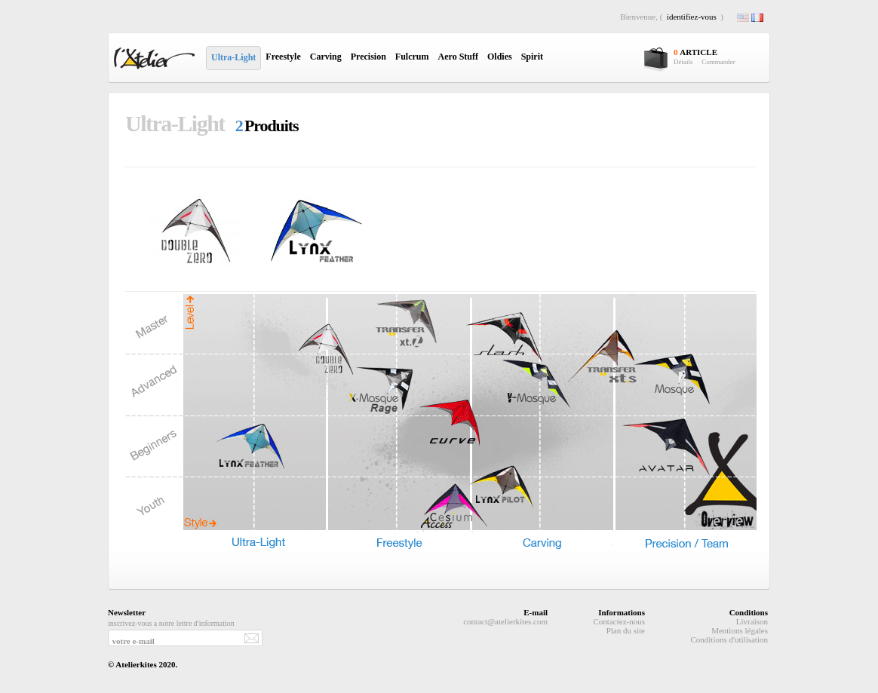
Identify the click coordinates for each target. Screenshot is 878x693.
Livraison (752, 621)
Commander (718, 62)
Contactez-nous (619, 621)
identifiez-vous (692, 16)
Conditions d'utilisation (729, 639)
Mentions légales (739, 630)
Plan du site (625, 630)
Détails (683, 62)
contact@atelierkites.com (505, 621)
